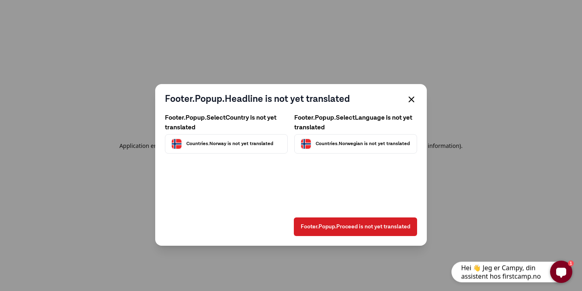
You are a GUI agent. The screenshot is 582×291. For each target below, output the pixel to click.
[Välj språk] (355, 144)
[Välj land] (226, 144)
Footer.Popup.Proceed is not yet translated (355, 227)
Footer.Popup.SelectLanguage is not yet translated (353, 123)
